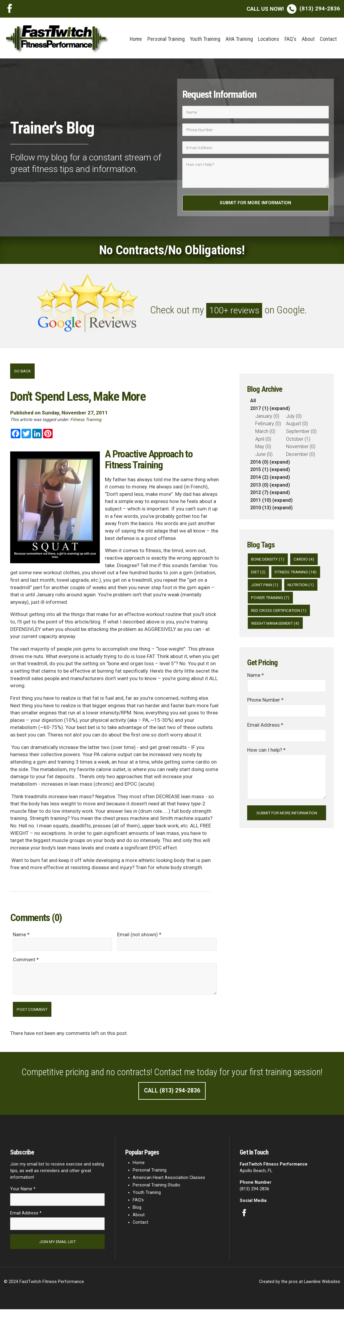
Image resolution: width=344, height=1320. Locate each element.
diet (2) (259, 575)
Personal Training (166, 39)
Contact (328, 39)
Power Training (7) (272, 616)
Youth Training (205, 39)
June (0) (264, 457)
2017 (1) (259, 411)
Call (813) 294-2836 (172, 1098)
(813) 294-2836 (293, 8)
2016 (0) (259, 465)
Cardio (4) (308, 562)
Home (136, 39)
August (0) (297, 426)
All (253, 403)
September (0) (301, 434)
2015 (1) (259, 472)
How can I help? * (266, 772)
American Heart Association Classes (169, 1186)
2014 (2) (259, 480)
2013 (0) (259, 487)
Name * (255, 695)
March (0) (265, 434)
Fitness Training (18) (274, 589)
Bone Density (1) (269, 562)
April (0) (263, 442)
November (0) (300, 449)
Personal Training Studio (156, 1193)
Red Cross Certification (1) (281, 629)
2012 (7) (259, 495)
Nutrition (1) (305, 602)
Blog (137, 1215)
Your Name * (23, 1197)
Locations (268, 39)
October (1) (298, 442)
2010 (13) (260, 510)
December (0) (300, 457)
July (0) (294, 419)
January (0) (267, 419)
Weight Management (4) (278, 643)
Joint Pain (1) (266, 602)
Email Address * (265, 746)
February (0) (268, 426)
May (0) (263, 449)
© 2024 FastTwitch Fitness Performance (44, 1292)
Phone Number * (265, 721)
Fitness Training (85, 423)
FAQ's (290, 39)
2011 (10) (260, 503)
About (308, 39)
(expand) (280, 411)
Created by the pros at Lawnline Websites (299, 1292)
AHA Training (239, 39)
